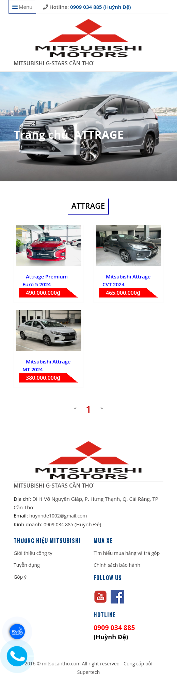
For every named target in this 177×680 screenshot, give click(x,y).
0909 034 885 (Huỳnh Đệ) (100, 6)
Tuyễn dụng (27, 565)
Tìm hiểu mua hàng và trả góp (127, 553)
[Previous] (75, 408)
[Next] (102, 408)
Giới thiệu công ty (33, 553)
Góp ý (20, 577)
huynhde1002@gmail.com (58, 515)
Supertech (88, 672)
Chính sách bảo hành (117, 565)
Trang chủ (41, 134)
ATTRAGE (99, 134)
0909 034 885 (59, 524)
